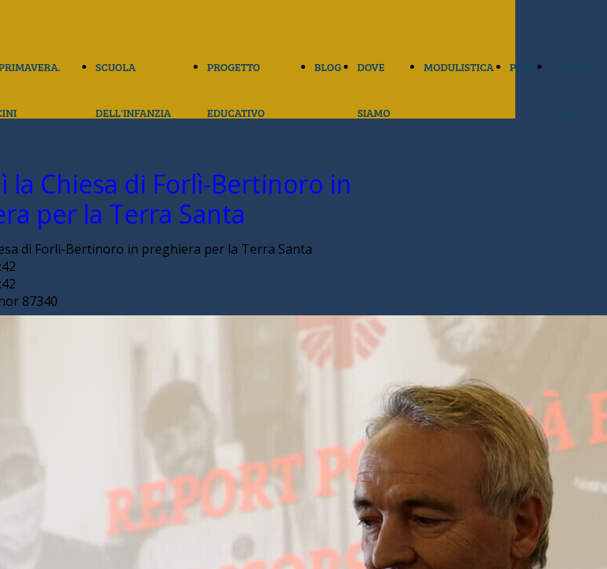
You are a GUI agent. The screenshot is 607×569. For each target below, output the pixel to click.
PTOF (522, 66)
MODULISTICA (458, 66)
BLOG (328, 66)
